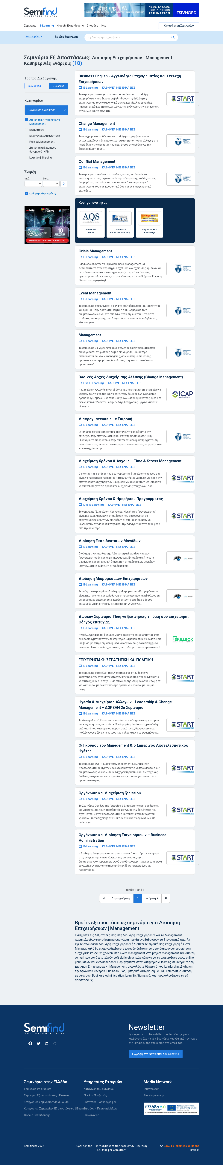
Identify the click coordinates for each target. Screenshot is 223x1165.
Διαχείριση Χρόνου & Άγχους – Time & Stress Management (130, 461)
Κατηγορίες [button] (33, 36)
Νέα (103, 25)
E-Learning (47, 25)
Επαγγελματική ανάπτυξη (44, 135)
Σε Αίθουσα (34, 85)
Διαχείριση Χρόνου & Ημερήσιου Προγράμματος (121, 499)
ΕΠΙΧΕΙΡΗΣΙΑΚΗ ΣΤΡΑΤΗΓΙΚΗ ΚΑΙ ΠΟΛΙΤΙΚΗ (116, 660)
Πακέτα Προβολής (95, 1095)
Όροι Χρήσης (84, 1145)
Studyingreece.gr (154, 1095)
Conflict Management (97, 161)
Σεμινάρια (30, 25)
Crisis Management (95, 251)
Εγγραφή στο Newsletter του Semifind (155, 1054)
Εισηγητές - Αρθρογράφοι (100, 1102)
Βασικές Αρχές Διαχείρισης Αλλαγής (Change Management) (131, 377)
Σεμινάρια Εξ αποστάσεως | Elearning (47, 1095)
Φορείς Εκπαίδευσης (70, 25)
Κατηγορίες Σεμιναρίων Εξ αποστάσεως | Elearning (55, 1108)
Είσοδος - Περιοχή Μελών (100, 1108)
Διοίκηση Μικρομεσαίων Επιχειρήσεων (113, 578)
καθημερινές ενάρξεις (42, 193)
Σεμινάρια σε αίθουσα (37, 1089)
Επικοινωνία (91, 1115)
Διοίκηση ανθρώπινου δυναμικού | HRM (42, 149)
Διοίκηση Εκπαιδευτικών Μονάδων (110, 541)
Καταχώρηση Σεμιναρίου (179, 25)
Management (90, 335)
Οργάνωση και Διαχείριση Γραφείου (110, 793)
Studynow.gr (151, 1089)
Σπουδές (92, 25)
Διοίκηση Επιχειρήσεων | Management (44, 121)
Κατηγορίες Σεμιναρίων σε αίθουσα (46, 1102)
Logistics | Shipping (40, 157)
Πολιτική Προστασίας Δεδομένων (114, 1145)
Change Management (97, 123)
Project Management (41, 141)
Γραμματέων (36, 129)
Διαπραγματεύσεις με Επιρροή (105, 419)
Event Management (95, 293)
